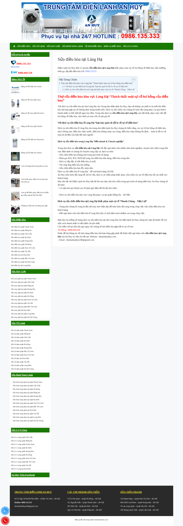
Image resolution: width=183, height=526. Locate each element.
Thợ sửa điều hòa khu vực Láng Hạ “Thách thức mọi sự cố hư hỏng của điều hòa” (97, 83)
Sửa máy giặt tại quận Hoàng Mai (23, 289)
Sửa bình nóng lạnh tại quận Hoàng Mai (27, 396)
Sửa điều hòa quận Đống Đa (21, 230)
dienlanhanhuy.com (107, 236)
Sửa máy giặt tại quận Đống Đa (22, 286)
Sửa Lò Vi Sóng (130, 46)
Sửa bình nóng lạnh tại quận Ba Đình (26, 400)
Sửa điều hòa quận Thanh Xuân (22, 227)
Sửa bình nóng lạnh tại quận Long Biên (27, 417)
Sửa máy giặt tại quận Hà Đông (22, 296)
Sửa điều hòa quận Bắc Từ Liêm (23, 258)
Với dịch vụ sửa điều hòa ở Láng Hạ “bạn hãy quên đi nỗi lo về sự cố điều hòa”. (97, 86)
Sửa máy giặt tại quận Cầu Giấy (22, 282)
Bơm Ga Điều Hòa (112, 46)
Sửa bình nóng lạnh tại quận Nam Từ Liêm (28, 403)
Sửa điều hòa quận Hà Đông (21, 244)
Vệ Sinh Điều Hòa (93, 46)
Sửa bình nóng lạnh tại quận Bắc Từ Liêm (28, 407)
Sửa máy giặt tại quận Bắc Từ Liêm (24, 307)
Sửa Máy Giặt (53, 46)
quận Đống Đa (114, 194)
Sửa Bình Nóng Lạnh (72, 46)
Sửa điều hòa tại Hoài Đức (20, 255)
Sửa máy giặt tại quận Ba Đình (22, 293)
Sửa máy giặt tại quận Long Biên (23, 314)
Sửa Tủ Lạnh (38, 46)
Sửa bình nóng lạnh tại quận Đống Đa (26, 393)
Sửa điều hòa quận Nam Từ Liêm (23, 248)
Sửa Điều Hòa (23, 46)
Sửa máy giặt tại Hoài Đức (20, 310)
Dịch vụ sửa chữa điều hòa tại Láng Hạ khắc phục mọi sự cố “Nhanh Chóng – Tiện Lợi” (100, 90)
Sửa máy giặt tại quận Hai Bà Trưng (24, 317)
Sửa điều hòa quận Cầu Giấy (21, 234)
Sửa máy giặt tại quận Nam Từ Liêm (24, 300)
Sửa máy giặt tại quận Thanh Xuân (23, 279)
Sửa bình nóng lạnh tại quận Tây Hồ (26, 414)
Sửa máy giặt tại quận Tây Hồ (22, 303)
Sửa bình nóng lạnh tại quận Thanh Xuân (27, 382)
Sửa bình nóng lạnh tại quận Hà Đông (26, 389)
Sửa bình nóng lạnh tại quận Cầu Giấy (26, 386)
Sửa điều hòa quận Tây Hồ (20, 251)
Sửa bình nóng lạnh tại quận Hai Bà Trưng (28, 421)
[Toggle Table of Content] (132, 80)
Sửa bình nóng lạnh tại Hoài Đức (25, 410)
